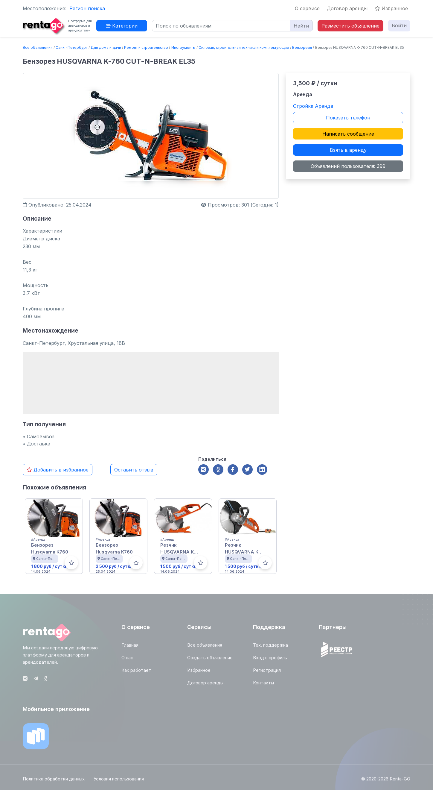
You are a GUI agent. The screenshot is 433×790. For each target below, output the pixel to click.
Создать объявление (210, 659)
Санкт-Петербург (71, 47)
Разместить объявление (350, 26)
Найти (301, 26)
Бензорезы (302, 47)
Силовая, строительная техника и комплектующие (244, 47)
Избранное (391, 8)
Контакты (263, 685)
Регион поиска (87, 8)
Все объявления (38, 47)
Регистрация (267, 672)
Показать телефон (348, 118)
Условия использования (119, 781)
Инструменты (183, 47)
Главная (129, 647)
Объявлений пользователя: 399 (348, 166)
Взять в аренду (348, 150)
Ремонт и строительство (146, 47)
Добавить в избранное (58, 470)
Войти (399, 25)
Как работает (136, 672)
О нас (127, 659)
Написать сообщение (348, 134)
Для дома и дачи (106, 47)
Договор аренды (347, 8)
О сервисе (307, 8)
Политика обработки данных (54, 781)
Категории (122, 26)
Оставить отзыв (133, 470)
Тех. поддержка (270, 647)
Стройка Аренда (313, 106)
